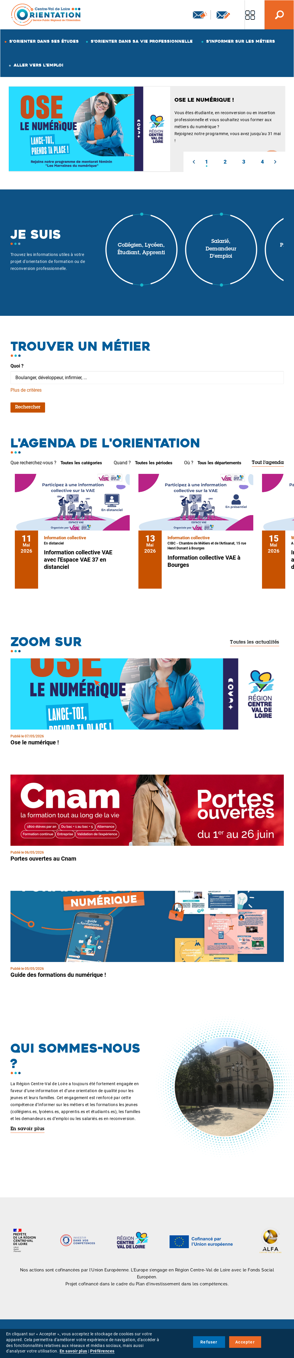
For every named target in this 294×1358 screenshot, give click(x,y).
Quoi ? (17, 366)
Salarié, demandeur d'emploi (221, 249)
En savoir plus (27, 1129)
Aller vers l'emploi (38, 65)
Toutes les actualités (254, 642)
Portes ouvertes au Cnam (43, 858)
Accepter (245, 1342)
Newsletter (200, 14)
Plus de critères (26, 390)
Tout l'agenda (268, 463)
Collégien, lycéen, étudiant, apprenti (141, 249)
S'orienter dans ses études (44, 41)
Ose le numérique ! (34, 742)
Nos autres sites (250, 14)
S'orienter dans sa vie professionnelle (142, 41)
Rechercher (27, 407)
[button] (193, 162)
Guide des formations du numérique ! (58, 974)
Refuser (208, 1342)
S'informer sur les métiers (240, 41)
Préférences (102, 1351)
